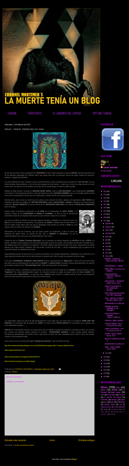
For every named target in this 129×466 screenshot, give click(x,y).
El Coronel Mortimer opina (113, 391)
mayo (107, 246)
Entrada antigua (86, 440)
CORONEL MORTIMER (110, 167)
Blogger (74, 459)
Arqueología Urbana (117, 409)
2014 (105, 363)
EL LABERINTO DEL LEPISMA (67, 113)
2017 (105, 220)
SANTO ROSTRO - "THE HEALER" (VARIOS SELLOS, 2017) (114, 282)
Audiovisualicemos (106, 407)
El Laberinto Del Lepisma (112, 397)
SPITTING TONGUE (102, 113)
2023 (105, 201)
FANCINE (12, 113)
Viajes (112, 402)
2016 (105, 357)
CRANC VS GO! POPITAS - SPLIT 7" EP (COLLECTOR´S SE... (114, 329)
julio (106, 239)
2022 (105, 204)
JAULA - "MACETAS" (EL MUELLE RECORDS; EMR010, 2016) (114, 299)
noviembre (108, 226)
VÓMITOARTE (35, 113)
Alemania (116, 412)
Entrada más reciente (15, 440)
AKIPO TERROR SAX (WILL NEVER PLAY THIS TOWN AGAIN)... (114, 294)
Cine (118, 387)
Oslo (121, 404)
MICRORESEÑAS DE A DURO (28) (114, 303)
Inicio (52, 440)
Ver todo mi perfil (106, 170)
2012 (105, 370)
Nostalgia (114, 399)
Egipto (123, 407)
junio (106, 243)
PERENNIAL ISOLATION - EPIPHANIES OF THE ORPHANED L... (112, 308)
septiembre (109, 233)
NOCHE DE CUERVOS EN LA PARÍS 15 (115, 339)
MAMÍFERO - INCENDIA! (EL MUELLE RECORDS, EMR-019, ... (114, 261)
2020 (105, 211)
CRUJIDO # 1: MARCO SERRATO (114, 320)
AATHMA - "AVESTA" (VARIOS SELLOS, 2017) (113, 334)
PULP (102, 394)
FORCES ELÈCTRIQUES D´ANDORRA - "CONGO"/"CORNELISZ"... (113, 315)
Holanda (111, 414)
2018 (105, 217)
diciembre (108, 223)
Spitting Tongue (109, 404)
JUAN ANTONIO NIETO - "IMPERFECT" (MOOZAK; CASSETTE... (113, 276)
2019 (105, 214)
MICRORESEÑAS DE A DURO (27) (114, 344)
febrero (107, 256)
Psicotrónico (111, 394)
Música (14, 372)
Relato (123, 399)
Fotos (105, 402)
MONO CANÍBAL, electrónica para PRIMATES (115, 270)
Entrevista (122, 394)
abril (106, 249)
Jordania (116, 407)
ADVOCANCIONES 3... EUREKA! (114, 266)
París (109, 412)
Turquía (105, 409)
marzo (107, 252)
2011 (104, 373)
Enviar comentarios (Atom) (24, 445)
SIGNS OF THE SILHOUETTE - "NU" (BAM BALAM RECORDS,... (113, 288)
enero (107, 353)
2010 (105, 376)
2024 (105, 198)
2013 (105, 366)
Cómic (102, 412)
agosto (107, 236)
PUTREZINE (104, 399)
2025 (105, 194)
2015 (105, 360)
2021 (105, 207)
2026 (105, 191)
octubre (107, 230)
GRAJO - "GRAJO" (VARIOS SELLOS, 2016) (112, 348)
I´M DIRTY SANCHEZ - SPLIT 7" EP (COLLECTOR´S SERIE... (114, 324)
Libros (103, 389)
